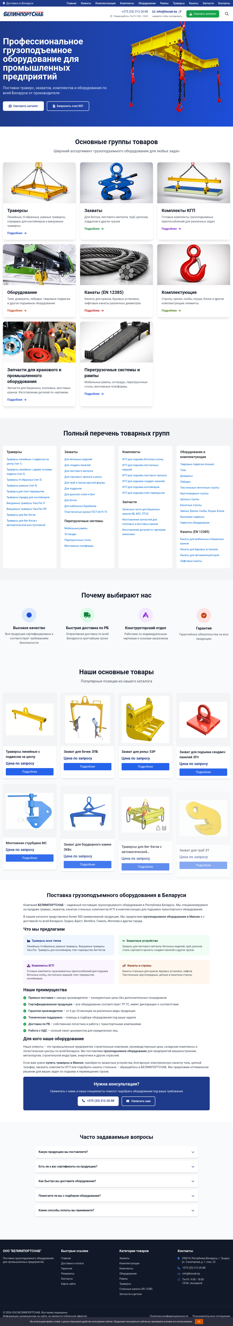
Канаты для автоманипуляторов (199, 555)
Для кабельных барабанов (80, 506)
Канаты (193, 3)
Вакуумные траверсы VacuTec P (26, 503)
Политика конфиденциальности (169, 1316)
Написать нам (138, 1101)
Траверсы (179, 3)
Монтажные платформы (79, 545)
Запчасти (208, 3)
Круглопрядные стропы (194, 493)
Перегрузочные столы (77, 540)
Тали (183, 470)
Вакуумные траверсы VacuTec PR (26, 508)
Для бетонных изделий (78, 459)
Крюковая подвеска (192, 516)
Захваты (86, 3)
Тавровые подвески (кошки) (197, 464)
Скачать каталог (202, 14)
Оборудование (147, 3)
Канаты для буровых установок (199, 549)
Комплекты (127, 3)
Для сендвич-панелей (77, 465)
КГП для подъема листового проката (144, 475)
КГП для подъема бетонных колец (142, 459)
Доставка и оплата (72, 1263)
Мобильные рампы (75, 528)
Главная (71, 3)
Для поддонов (73, 488)
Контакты (224, 3)
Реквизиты (67, 1273)
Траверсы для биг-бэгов (21, 514)
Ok (199, 1321)
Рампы (164, 3)
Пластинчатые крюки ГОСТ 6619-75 (85, 511)
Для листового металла (78, 471)
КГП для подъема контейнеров (140, 487)
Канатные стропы (191, 505)
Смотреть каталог (23, 106)
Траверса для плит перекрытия (25, 491)
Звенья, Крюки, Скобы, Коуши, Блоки (202, 511)
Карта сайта (68, 1283)
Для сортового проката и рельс (83, 476)
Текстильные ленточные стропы (199, 487)
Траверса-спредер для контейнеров (28, 497)
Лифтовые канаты (191, 561)
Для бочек (70, 500)
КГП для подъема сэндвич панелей (143, 481)
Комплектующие (105, 3)
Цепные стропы (189, 499)
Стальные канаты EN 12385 (135, 1288)
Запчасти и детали (130, 1294)
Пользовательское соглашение (211, 1316)
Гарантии (66, 1268)
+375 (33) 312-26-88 (135, 11)
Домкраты (186, 475)
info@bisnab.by (191, 1273)
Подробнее (29, 778)
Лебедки (185, 481)
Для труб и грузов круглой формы (84, 482)
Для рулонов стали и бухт (79, 494)
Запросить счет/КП (68, 106)
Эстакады (70, 534)
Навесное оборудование (195, 522)
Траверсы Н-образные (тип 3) (24, 479)
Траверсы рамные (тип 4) (22, 485)
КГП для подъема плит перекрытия (143, 492)
